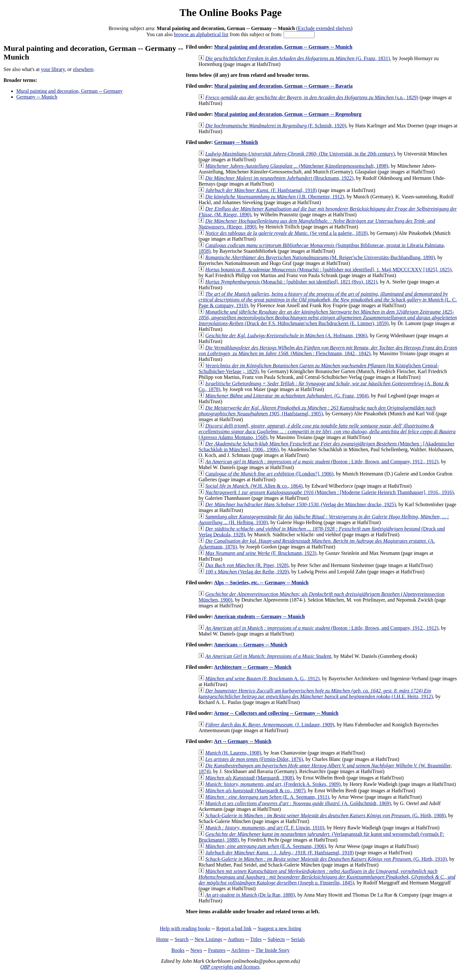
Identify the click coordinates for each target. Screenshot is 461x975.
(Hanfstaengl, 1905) (317, 410)
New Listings (208, 939)
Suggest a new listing (279, 928)
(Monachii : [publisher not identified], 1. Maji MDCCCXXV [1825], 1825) (328, 269)
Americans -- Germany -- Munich (250, 644)
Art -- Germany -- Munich (242, 741)
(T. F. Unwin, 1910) (264, 827)
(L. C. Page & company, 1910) (327, 299)
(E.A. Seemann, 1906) (265, 846)
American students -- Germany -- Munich (259, 616)
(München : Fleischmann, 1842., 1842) (327, 350)
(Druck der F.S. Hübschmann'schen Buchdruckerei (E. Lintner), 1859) (327, 317)
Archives (240, 950)
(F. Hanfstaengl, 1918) (261, 190)
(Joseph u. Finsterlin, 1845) (326, 876)
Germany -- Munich (36, 97)
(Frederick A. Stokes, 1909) (273, 784)
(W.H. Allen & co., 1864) (254, 486)
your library (53, 69)
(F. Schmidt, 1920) (275, 125)
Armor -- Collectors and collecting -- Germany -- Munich (276, 713)
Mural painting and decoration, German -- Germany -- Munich (283, 47)
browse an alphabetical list (201, 34)
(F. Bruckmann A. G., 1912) (262, 678)
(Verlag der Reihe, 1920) (247, 571)
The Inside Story (272, 950)
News (196, 950)
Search (182, 939)
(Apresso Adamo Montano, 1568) (327, 431)
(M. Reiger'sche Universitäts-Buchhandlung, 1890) (320, 257)
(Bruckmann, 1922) (279, 178)
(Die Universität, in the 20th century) (300, 153)
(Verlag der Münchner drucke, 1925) (300, 504)
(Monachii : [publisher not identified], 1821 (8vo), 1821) (291, 281)
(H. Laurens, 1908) (233, 752)
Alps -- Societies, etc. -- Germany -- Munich (261, 582)
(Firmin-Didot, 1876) (254, 759)
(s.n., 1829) (311, 97)
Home (162, 939)
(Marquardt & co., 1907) (255, 790)
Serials (298, 939)
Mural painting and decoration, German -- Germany (69, 91)
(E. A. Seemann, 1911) (267, 797)
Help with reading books (185, 928)
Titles (256, 939)
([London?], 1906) (269, 473)
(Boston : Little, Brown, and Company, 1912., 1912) (321, 461)
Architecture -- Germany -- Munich (252, 667)
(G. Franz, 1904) (286, 395)
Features (216, 950)
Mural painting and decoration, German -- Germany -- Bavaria (283, 86)
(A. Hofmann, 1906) (286, 335)
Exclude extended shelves (324, 28)
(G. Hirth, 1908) (325, 815)
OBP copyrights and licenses (229, 967)
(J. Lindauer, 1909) (269, 724)
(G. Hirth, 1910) (326, 859)
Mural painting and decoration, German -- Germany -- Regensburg (287, 114)
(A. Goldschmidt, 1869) (298, 803)
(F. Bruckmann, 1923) (260, 553)
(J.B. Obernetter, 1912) (274, 196)
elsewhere (83, 69)
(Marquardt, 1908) (249, 777)
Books (177, 950)
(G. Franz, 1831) (297, 58)
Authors (236, 939)
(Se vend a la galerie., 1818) (286, 233)
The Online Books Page (230, 12)
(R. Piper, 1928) (246, 565)
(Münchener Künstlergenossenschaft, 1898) (296, 166)
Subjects (276, 939)
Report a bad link (234, 928)
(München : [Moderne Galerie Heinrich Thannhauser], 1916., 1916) (329, 492)
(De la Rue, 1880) (250, 895)
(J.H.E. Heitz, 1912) (315, 693)
